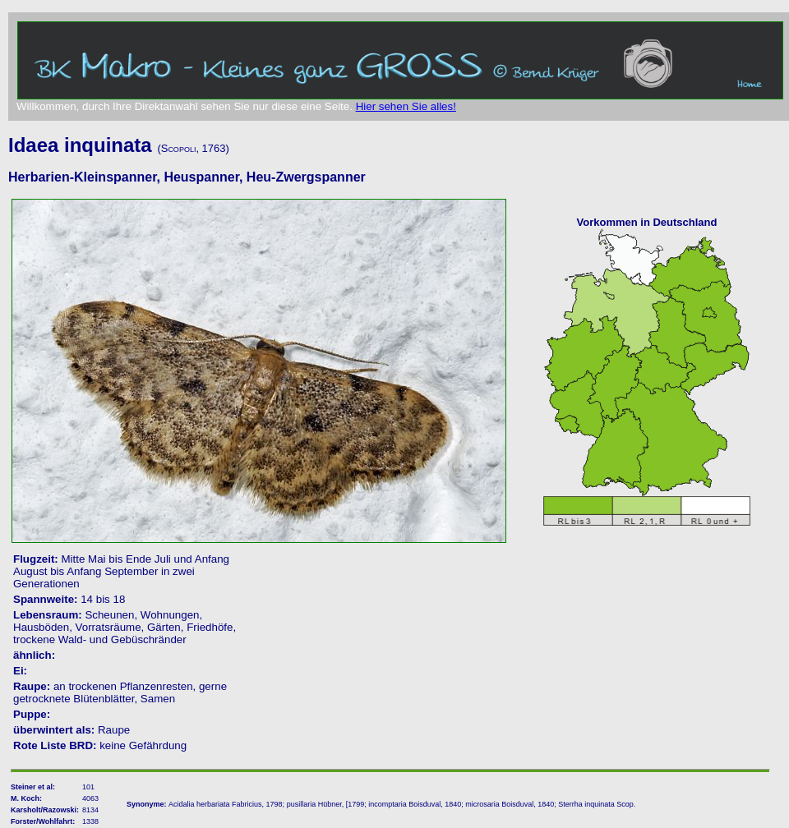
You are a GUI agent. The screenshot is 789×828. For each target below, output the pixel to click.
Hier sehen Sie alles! (406, 106)
